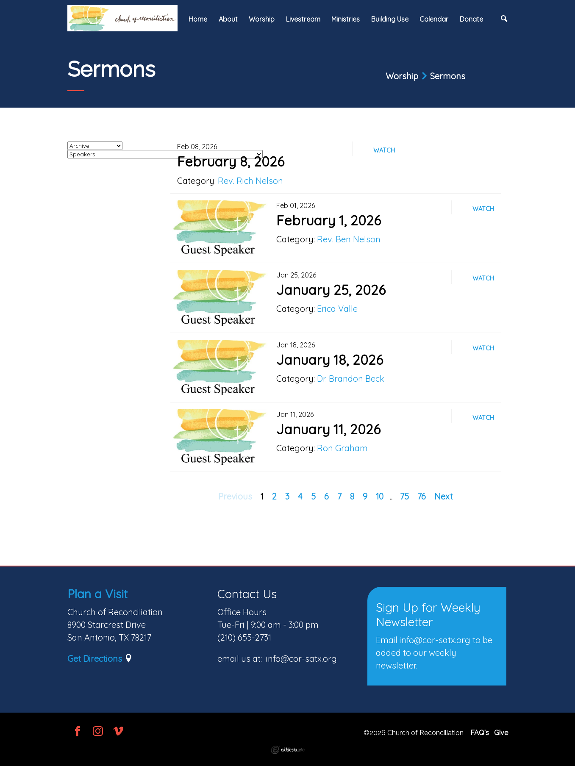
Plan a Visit (97, 593)
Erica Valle (337, 308)
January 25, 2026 (331, 289)
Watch (384, 150)
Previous (235, 496)
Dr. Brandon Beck (350, 378)
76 (421, 496)
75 (404, 496)
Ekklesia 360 (288, 750)
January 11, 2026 (328, 429)
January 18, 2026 (329, 359)
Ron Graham (342, 448)
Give (501, 733)
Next (443, 496)
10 (379, 496)
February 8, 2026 (230, 161)
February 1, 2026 (328, 220)
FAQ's (479, 733)
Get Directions (94, 658)
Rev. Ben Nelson (349, 239)
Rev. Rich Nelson (250, 180)
